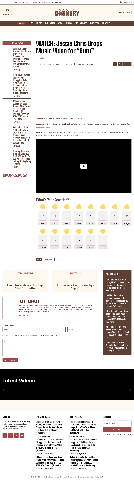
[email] (117, 423)
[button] (113, 23)
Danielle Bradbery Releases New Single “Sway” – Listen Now (25, 287)
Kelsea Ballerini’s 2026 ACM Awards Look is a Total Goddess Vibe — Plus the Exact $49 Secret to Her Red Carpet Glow (21, 135)
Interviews (17, 96)
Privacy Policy (126, 434)
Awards (16, 70)
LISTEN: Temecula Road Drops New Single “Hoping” (75, 287)
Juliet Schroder (53, 64)
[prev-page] (4, 390)
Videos (41, 58)
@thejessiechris (88, 132)
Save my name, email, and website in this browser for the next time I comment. (31, 335)
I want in (117, 429)
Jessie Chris (49, 259)
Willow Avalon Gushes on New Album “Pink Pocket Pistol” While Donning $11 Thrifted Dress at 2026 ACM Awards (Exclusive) (22, 110)
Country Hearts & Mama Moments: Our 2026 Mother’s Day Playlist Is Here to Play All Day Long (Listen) (22, 157)
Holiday (16, 167)
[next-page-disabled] (129, 390)
